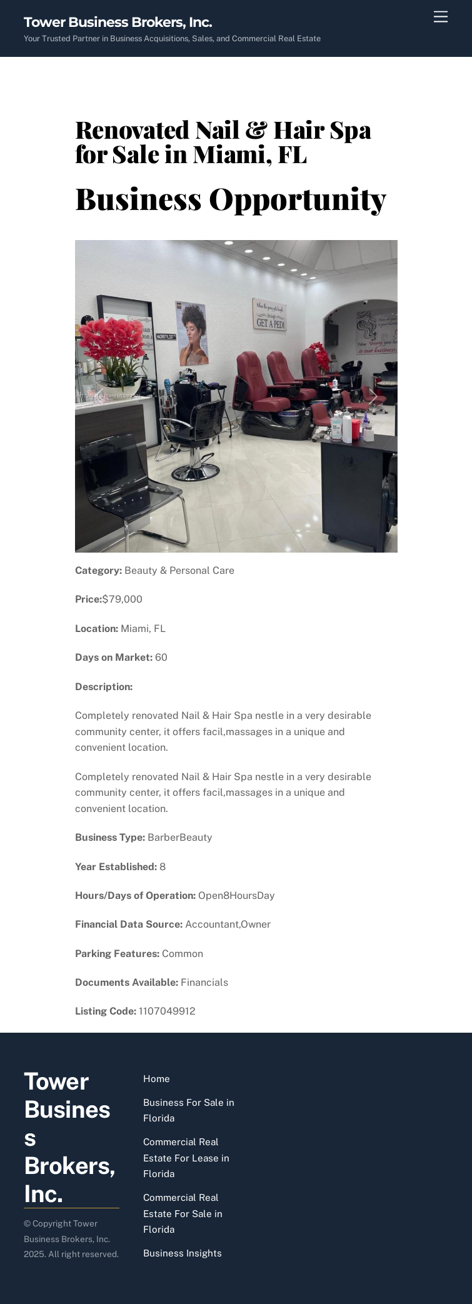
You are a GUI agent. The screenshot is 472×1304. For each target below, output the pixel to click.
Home (156, 1078)
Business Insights (182, 1253)
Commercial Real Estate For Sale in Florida (183, 1213)
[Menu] (440, 17)
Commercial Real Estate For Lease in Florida (186, 1157)
